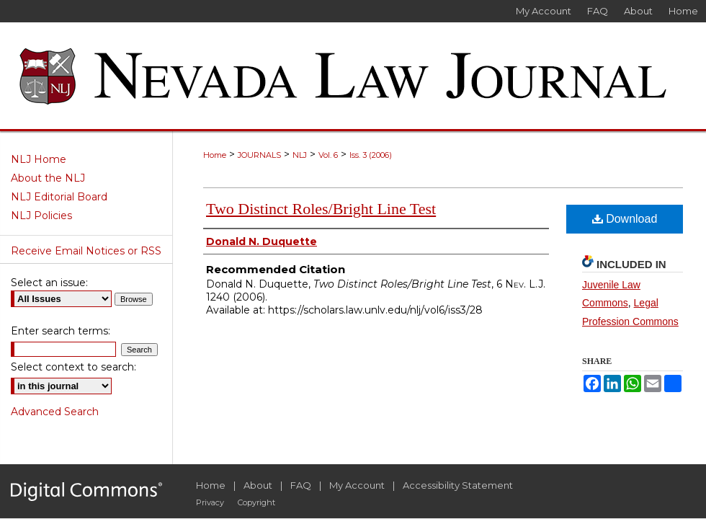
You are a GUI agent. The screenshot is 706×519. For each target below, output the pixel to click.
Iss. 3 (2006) (370, 155)
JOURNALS (259, 155)
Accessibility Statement (458, 485)
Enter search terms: (60, 330)
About (257, 485)
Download (625, 219)
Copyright (256, 502)
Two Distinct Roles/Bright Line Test (321, 209)
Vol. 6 (328, 155)
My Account (357, 485)
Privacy (210, 502)
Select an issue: (49, 282)
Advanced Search (55, 411)
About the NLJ (48, 178)
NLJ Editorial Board (59, 196)
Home (214, 155)
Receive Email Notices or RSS (86, 250)
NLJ (299, 155)
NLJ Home (38, 159)
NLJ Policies (41, 215)
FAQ (300, 485)
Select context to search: (73, 366)
